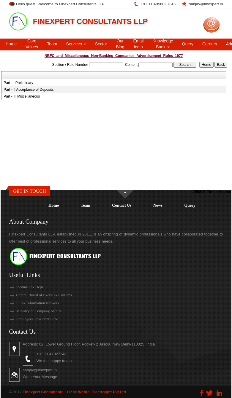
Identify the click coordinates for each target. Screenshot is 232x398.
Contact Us (121, 205)
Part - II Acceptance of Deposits (28, 89)
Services (76, 44)
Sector (101, 44)
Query (187, 44)
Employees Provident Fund (32, 319)
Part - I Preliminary (18, 83)
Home (11, 44)
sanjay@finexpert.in (206, 4)
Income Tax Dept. (25, 287)
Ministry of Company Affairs (33, 311)
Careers (209, 44)
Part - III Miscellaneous (22, 96)
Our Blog (120, 44)
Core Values (32, 44)
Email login (138, 44)
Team (52, 44)
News (157, 205)
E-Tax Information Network (32, 303)
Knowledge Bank (162, 44)
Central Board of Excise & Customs (39, 295)
